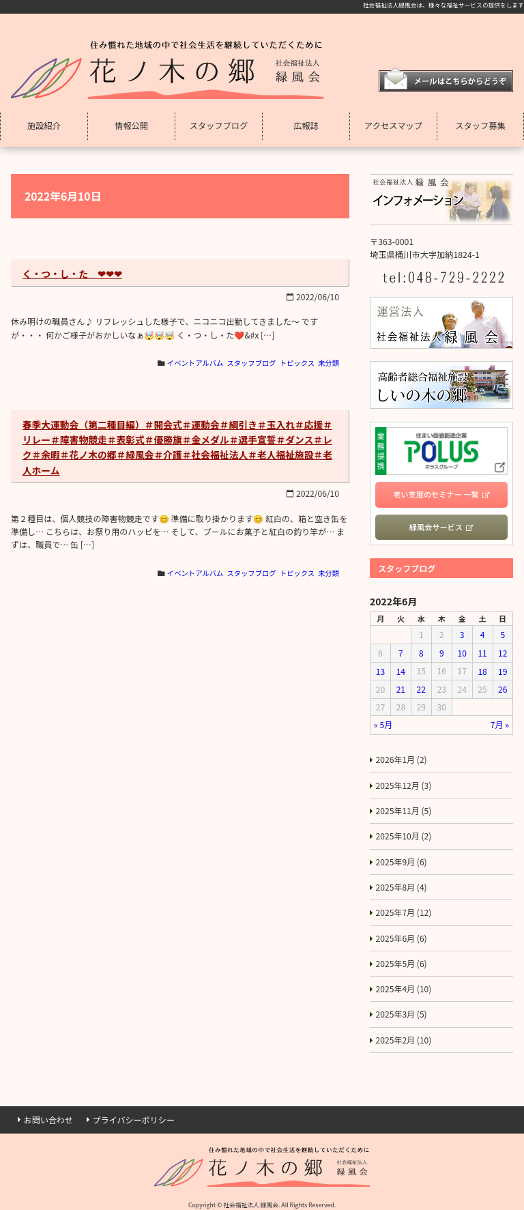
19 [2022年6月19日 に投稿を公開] (503, 670)
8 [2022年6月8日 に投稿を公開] (421, 652)
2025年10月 (404, 831)
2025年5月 (402, 956)
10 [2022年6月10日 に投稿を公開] (462, 652)
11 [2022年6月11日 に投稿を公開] (482, 652)
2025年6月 (402, 931)
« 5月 (383, 722)
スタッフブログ (219, 125)
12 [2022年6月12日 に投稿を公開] (503, 652)
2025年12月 (404, 781)
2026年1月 (402, 756)
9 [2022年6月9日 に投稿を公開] (441, 652)
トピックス (296, 364)
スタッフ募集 (480, 125)
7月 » (499, 722)
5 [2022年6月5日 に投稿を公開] (502, 635)
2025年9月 (402, 856)
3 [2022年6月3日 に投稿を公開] (461, 635)
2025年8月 (402, 881)
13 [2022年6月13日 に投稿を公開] (380, 670)
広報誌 (306, 125)
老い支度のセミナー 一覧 (436, 494)
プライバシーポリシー (135, 1111)
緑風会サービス (436, 527)
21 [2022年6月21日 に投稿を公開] (400, 687)
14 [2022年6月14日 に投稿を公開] (400, 670)
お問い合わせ (49, 1111)
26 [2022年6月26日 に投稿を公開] (503, 687)
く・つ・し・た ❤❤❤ (73, 273)
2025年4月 (404, 981)
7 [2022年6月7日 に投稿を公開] (400, 652)
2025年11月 (404, 807)
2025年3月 (402, 1006)
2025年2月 (404, 1031)
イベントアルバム (193, 364)
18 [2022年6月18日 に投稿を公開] (482, 670)
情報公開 (131, 125)
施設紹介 (44, 125)
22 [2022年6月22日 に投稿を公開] (421, 687)
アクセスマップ (393, 125)
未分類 (329, 364)
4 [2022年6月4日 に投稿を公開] (482, 635)
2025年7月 (404, 906)
